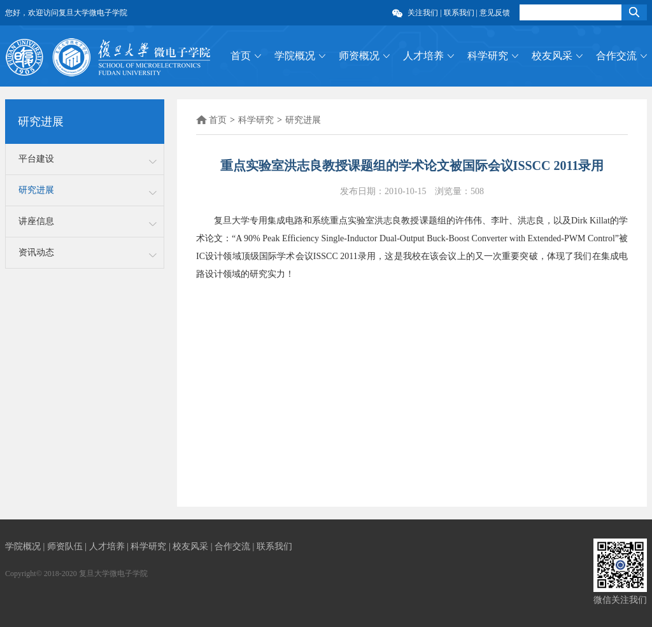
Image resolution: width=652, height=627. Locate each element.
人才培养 (423, 55)
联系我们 (459, 12)
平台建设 (36, 159)
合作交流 (616, 55)
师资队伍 (66, 546)
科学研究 (487, 55)
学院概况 (294, 55)
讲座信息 (36, 221)
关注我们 (424, 12)
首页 (240, 55)
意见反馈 (494, 12)
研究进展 (36, 190)
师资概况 (359, 55)
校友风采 (552, 55)
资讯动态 (36, 252)
